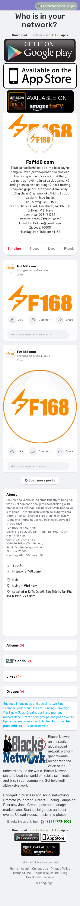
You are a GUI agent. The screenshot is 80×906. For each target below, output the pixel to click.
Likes (10, 676)
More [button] (49, 877)
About (25, 869)
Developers (34, 877)
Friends (19, 661)
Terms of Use (22, 873)
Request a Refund (46, 873)
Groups (12, 691)
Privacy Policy (60, 869)
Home (14, 869)
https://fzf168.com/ (26, 571)
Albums (12, 645)
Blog (64, 873)
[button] (56, 6)
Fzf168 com (40, 162)
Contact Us (40, 869)
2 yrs (20, 274)
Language (44, 883)
